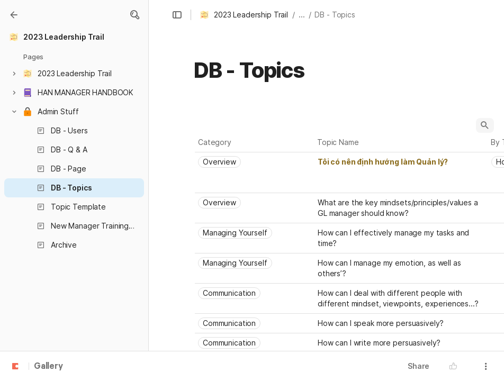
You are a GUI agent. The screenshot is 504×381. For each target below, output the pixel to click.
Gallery (48, 366)
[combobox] (254, 162)
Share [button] (418, 365)
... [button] (302, 14)
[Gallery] (13, 14)
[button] (134, 14)
